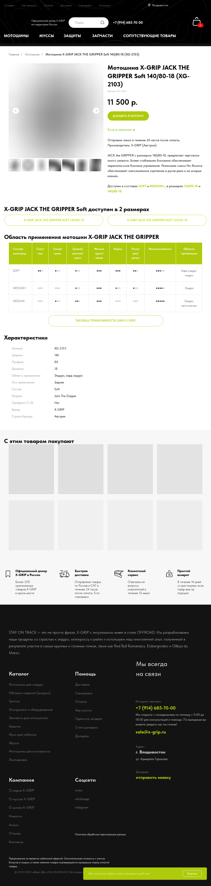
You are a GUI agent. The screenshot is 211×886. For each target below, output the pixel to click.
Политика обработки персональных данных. (100, 834)
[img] (151, 22)
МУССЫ (46, 35)
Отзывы (15, 833)
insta (78, 790)
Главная (14, 54)
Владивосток (160, 5)
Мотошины (32, 54)
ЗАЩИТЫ (72, 35)
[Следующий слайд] (96, 111)
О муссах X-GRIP (22, 799)
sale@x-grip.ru (151, 732)
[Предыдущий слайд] (16, 111)
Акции (13, 825)
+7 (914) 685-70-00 (128, 22)
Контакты (104, 5)
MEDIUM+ (157, 186)
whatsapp (82, 799)
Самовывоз (85, 5)
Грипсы (14, 701)
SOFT (142, 186)
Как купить (83, 710)
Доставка (66, 5)
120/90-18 (191, 186)
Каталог (19, 674)
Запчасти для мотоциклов (28, 718)
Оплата (48, 5)
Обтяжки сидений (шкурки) (29, 693)
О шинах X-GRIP (21, 807)
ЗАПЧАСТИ (102, 35)
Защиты (15, 726)
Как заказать (29, 5)
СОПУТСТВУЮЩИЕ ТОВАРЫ (149, 35)
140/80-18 (115, 191)
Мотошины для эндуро (26, 684)
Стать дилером (86, 727)
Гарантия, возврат (88, 719)
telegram (81, 807)
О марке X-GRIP (21, 790)
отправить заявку (153, 777)
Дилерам (82, 736)
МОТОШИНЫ (16, 35)
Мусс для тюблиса (22, 734)
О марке (9, 5)
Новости (15, 816)
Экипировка (18, 760)
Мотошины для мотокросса (29, 751)
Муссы (14, 743)
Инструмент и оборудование (31, 709)
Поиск (79, 23)
